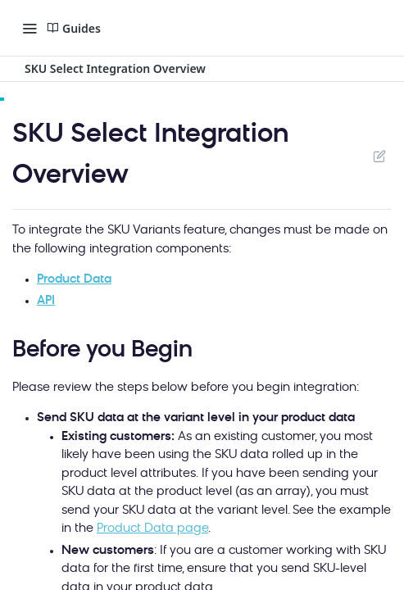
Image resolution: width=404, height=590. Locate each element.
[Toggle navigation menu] (29, 28)
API (46, 301)
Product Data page (152, 529)
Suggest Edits (379, 155)
